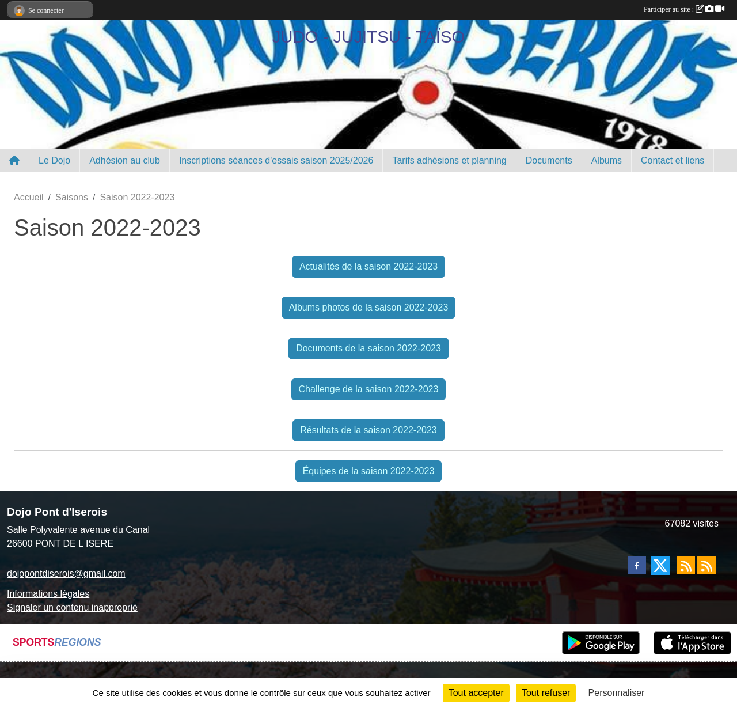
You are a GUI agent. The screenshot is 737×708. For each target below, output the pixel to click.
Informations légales (48, 594)
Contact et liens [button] (672, 160)
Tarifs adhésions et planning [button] (449, 160)
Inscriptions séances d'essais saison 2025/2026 (276, 160)
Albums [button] (606, 160)
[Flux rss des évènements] (706, 565)
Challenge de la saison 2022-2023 (369, 389)
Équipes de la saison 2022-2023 (369, 471)
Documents (549, 160)
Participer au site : (684, 9)
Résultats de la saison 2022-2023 (368, 430)
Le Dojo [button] (54, 160)
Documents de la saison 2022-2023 (368, 348)
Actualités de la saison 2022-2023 (368, 266)
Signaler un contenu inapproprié (72, 607)
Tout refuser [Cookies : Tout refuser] (546, 693)
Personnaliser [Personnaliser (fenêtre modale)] (616, 693)
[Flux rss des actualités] (686, 565)
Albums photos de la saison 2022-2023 (369, 307)
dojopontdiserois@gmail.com (66, 573)
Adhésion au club (124, 160)
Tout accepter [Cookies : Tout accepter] (476, 693)
